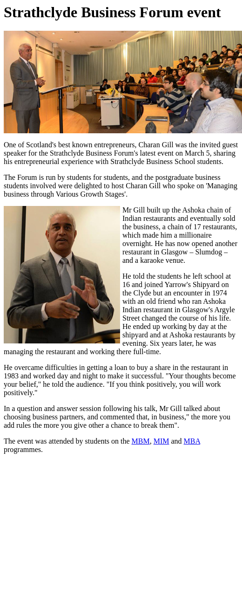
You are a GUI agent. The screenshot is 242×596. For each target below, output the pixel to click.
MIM (161, 441)
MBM (141, 441)
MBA (192, 441)
